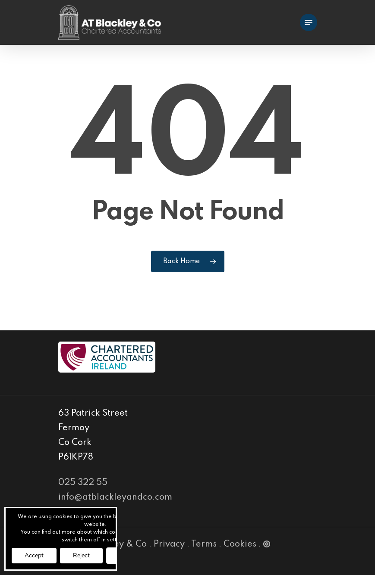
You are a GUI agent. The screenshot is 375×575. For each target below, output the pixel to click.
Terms (204, 544)
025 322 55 (82, 483)
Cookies (240, 544)
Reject (81, 555)
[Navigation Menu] (308, 22)
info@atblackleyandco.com (115, 497)
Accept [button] (34, 555)
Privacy (169, 544)
